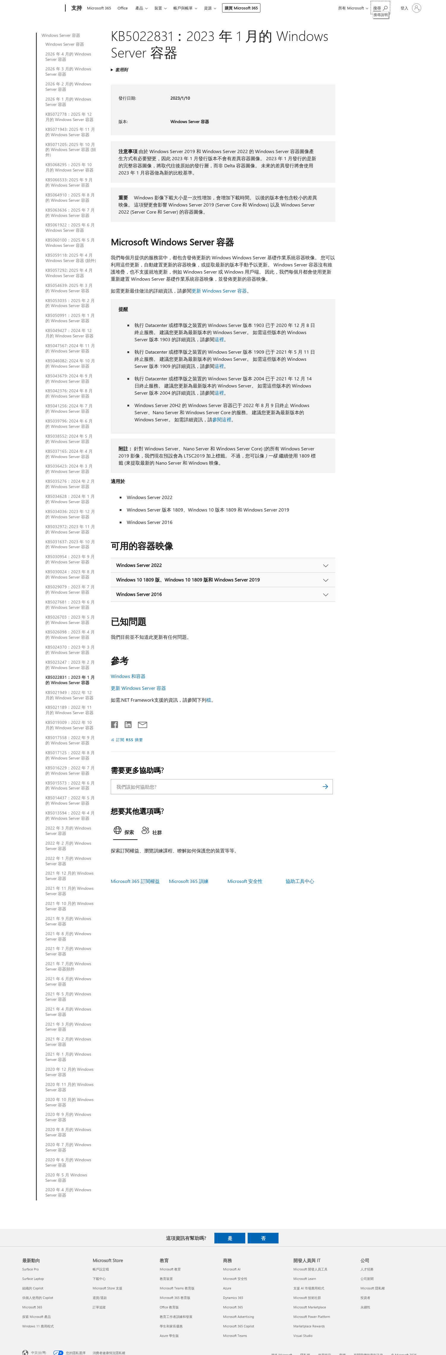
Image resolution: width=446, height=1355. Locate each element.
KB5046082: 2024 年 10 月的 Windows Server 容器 (70, 363)
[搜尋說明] (380, 7)
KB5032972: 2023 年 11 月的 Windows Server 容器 (70, 529)
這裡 (219, 339)
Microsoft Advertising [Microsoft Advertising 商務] (238, 1316)
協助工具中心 (300, 881)
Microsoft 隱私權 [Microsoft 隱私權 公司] (372, 1288)
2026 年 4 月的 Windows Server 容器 (68, 56)
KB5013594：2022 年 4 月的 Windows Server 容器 (70, 815)
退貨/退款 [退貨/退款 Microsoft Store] (100, 1297)
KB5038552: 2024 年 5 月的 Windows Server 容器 (69, 438)
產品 (139, 7)
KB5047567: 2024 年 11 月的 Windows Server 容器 (70, 348)
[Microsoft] (42, 8)
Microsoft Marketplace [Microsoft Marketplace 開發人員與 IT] (309, 1307)
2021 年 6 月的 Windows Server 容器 (68, 981)
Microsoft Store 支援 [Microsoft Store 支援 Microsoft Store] (107, 1288)
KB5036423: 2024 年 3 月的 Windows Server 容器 (69, 468)
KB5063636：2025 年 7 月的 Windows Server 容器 (70, 212)
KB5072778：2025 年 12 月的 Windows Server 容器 (69, 117)
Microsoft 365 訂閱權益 (135, 881)
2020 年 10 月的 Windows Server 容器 (69, 1102)
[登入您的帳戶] (410, 8)
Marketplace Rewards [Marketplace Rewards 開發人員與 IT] (309, 1326)
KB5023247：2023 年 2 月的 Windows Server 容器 (70, 665)
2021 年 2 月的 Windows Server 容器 (68, 1041)
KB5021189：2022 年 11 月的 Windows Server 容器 (69, 710)
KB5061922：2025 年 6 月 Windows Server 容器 (70, 227)
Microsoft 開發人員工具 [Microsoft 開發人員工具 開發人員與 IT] (310, 1269)
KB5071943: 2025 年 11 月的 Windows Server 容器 (70, 132)
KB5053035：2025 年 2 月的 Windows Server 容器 (70, 303)
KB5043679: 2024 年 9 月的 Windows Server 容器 (69, 378)
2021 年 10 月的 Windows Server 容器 (69, 906)
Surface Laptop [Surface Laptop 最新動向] (33, 1278)
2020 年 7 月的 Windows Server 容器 (68, 1147)
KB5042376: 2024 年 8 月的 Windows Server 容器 (69, 393)
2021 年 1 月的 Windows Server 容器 (68, 1056)
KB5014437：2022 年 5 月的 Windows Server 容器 (70, 800)
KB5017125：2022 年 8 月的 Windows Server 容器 (70, 755)
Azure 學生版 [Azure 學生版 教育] (169, 1335)
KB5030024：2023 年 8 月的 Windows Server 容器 (70, 574)
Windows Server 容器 (61, 35)
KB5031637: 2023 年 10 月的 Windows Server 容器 (70, 544)
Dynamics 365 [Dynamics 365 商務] (233, 1297)
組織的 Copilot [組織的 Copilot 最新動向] (32, 1288)
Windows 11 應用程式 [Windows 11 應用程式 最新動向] (38, 1326)
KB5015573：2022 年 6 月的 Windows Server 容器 (70, 785)
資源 (208, 7)
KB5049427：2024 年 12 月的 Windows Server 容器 (69, 333)
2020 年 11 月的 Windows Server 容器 (69, 1087)
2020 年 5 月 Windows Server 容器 (66, 1177)
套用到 (121, 69)
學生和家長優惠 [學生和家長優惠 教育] (171, 1326)
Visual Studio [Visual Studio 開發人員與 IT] (302, 1335)
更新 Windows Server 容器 (219, 290)
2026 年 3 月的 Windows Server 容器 (68, 71)
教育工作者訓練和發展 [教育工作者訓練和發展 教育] (176, 1316)
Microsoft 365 (99, 7)
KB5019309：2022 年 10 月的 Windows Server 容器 (69, 725)
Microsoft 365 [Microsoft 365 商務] (233, 1307)
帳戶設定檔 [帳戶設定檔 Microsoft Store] (101, 1269)
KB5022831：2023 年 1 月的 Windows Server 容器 (70, 680)
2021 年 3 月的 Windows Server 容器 (68, 1027)
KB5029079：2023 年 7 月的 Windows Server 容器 (70, 589)
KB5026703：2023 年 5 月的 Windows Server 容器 (70, 619)
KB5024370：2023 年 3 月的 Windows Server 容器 (70, 649)
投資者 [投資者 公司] (365, 1297)
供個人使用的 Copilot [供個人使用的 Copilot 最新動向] (37, 1297)
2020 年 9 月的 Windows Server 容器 (68, 1117)
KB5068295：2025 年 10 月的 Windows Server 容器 (69, 167)
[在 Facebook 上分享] (115, 723)
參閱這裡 (221, 419)
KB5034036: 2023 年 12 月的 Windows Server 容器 (70, 514)
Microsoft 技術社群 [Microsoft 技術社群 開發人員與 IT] (307, 1297)
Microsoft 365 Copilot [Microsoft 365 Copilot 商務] (238, 1326)
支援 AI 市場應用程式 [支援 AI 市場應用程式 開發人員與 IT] (308, 1288)
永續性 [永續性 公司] (365, 1307)
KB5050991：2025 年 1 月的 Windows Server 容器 (70, 318)
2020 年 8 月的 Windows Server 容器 (68, 1132)
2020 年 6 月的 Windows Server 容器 (68, 1162)
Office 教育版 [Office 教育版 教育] (169, 1307)
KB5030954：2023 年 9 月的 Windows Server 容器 (70, 559)
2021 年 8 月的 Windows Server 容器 (68, 936)
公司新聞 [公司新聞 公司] (367, 1278)
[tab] (125, 832)
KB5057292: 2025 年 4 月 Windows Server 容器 (69, 273)
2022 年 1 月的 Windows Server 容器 (68, 861)
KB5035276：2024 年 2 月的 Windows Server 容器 (70, 484)
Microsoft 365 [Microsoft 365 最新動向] (32, 1307)
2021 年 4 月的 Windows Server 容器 (68, 1011)
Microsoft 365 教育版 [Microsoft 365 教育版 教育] (175, 1297)
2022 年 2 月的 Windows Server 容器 (68, 846)
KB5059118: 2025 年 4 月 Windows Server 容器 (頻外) (70, 257)
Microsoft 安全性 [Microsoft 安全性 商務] (235, 1278)
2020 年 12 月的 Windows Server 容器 (69, 1072)
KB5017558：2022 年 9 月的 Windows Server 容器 (70, 740)
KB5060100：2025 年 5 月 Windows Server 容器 (70, 242)
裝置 (158, 7)
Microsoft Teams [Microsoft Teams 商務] (235, 1335)
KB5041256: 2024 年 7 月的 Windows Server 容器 (69, 408)
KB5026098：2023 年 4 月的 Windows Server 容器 (70, 634)
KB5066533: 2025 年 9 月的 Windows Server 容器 (69, 182)
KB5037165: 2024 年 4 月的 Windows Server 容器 (69, 454)
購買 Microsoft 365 (241, 7)
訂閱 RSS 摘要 (129, 739)
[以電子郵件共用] (139, 723)
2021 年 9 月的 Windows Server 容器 (68, 921)
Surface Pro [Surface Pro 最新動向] (30, 1269)
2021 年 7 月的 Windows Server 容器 (68, 951)
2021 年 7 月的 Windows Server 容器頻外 (68, 966)
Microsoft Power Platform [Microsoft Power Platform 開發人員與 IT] (311, 1316)
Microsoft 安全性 (244, 881)
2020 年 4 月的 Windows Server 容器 (68, 1192)
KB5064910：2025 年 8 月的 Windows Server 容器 (70, 197)
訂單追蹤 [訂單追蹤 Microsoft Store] (99, 1307)
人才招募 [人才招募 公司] (367, 1269)
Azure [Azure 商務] (227, 1288)
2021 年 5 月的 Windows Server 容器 (68, 996)
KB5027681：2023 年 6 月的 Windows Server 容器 (70, 604)
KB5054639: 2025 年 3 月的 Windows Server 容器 (69, 288)
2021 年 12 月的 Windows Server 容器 (69, 875)
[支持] (76, 8)
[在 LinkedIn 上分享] (125, 723)
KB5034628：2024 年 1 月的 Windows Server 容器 (70, 499)
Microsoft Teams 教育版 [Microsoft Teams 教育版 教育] (177, 1288)
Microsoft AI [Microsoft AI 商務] (232, 1269)
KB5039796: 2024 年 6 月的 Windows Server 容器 (69, 423)
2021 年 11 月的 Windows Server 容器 (69, 891)
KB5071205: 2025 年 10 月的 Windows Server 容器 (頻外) (70, 150)
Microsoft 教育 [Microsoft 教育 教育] (170, 1269)
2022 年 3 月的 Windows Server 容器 (68, 830)
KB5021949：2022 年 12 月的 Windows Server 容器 (69, 695)
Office (123, 7)
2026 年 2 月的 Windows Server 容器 (68, 86)
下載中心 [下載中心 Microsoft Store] (99, 1278)
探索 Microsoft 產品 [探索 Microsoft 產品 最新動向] (36, 1316)
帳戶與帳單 (183, 7)
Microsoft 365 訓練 (188, 881)
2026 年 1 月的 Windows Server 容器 (68, 101)
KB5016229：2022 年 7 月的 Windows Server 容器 (70, 770)
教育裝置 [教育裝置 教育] (166, 1278)
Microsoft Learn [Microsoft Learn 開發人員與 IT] (304, 1278)
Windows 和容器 (128, 676)
